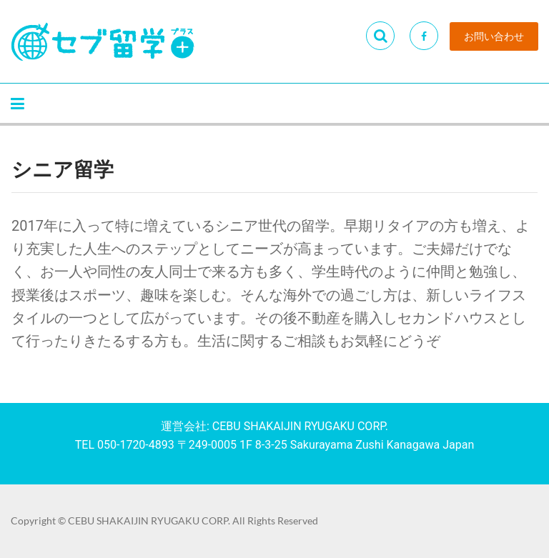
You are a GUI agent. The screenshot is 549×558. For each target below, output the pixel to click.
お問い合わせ (494, 36)
